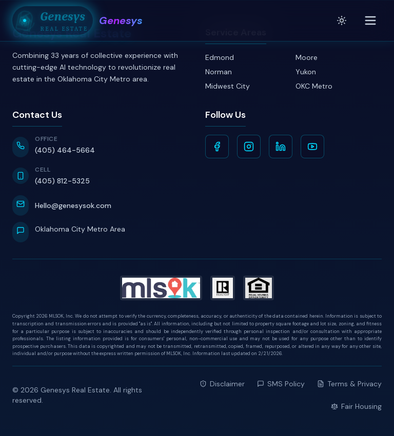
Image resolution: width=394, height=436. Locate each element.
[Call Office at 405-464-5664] (100, 146)
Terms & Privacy (349, 383)
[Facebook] (217, 146)
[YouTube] (312, 146)
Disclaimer (222, 383)
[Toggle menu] (370, 20)
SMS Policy (281, 383)
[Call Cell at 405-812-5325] (100, 176)
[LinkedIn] (280, 146)
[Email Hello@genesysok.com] (100, 205)
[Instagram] (249, 146)
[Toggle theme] (341, 20)
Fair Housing (356, 406)
